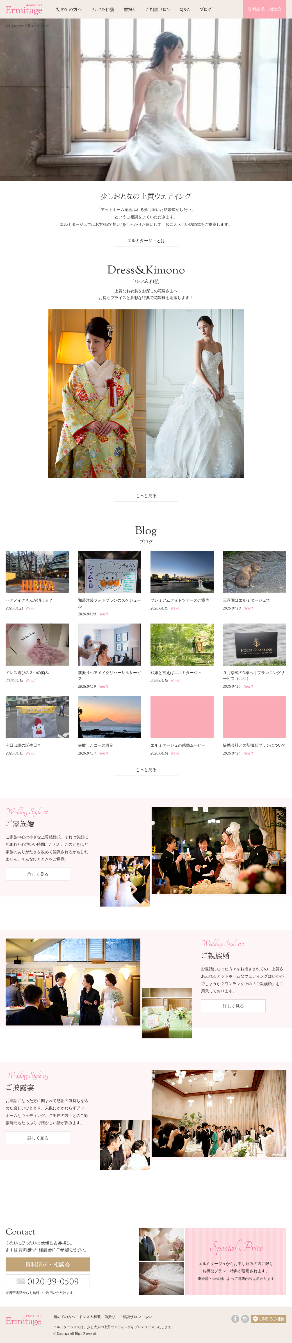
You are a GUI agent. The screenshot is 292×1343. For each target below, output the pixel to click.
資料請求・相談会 (265, 9)
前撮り (130, 9)
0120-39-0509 (53, 1281)
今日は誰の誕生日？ (23, 745)
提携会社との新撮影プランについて (254, 745)
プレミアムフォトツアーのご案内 (179, 600)
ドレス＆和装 (102, 9)
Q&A (185, 9)
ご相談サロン (157, 9)
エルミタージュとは (146, 240)
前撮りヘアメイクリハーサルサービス (109, 676)
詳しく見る (38, 874)
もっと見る (146, 495)
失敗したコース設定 (95, 745)
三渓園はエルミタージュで (246, 600)
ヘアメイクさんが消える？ (29, 600)
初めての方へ (69, 9)
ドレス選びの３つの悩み (27, 673)
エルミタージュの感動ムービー (178, 745)
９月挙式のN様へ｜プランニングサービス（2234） (254, 676)
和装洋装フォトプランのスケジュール (109, 603)
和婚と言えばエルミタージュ (176, 673)
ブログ (206, 9)
